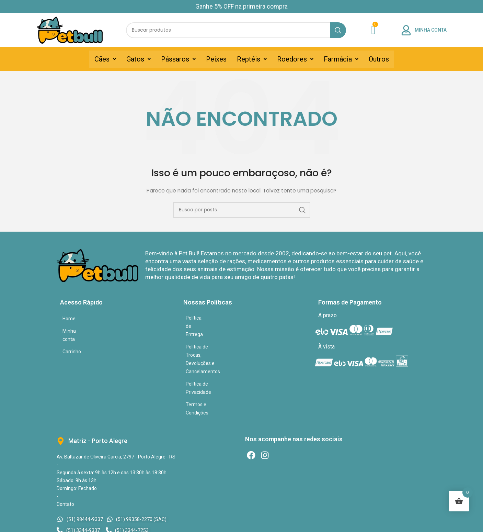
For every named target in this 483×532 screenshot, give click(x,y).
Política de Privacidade (210, 342)
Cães (105, 59)
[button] (105, 59)
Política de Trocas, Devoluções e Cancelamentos (238, 330)
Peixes (216, 59)
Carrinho (71, 343)
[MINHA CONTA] (406, 30)
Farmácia (341, 59)
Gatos (138, 59)
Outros (379, 59)
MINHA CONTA (431, 30)
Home (69, 318)
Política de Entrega (206, 318)
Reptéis (252, 59)
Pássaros (178, 59)
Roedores (295, 59)
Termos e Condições (208, 355)
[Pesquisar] (236, 30)
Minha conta (75, 331)
